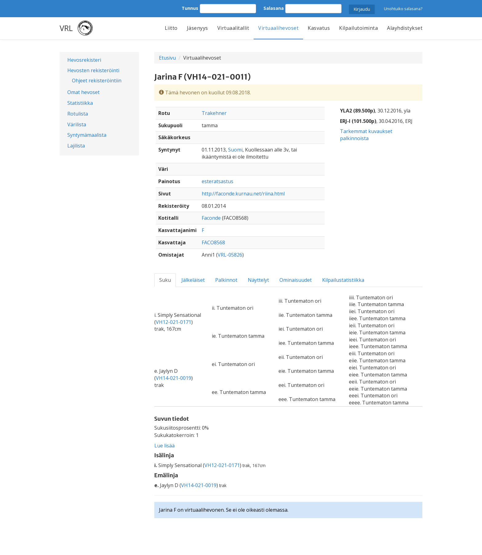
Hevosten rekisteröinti (93, 70)
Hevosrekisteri (84, 60)
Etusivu (167, 57)
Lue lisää (164, 445)
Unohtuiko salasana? (403, 8)
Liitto (171, 28)
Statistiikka (80, 103)
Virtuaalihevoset (278, 28)
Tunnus (190, 8)
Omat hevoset (83, 92)
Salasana (273, 8)
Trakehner (214, 113)
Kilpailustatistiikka (343, 280)
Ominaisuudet (295, 280)
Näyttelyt (258, 280)
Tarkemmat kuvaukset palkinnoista (366, 135)
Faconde (211, 218)
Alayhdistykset (404, 28)
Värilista (76, 124)
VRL (66, 28)
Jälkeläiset (193, 280)
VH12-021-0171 (173, 322)
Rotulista (77, 113)
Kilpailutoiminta (358, 28)
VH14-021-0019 (173, 378)
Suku (165, 280)
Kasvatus (319, 28)
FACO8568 (213, 242)
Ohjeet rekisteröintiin (96, 80)
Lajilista (76, 145)
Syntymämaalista (86, 135)
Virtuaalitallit (233, 28)
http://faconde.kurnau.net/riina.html (243, 193)
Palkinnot (226, 280)
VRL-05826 (230, 254)
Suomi (235, 149)
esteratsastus (217, 181)
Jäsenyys (197, 28)
